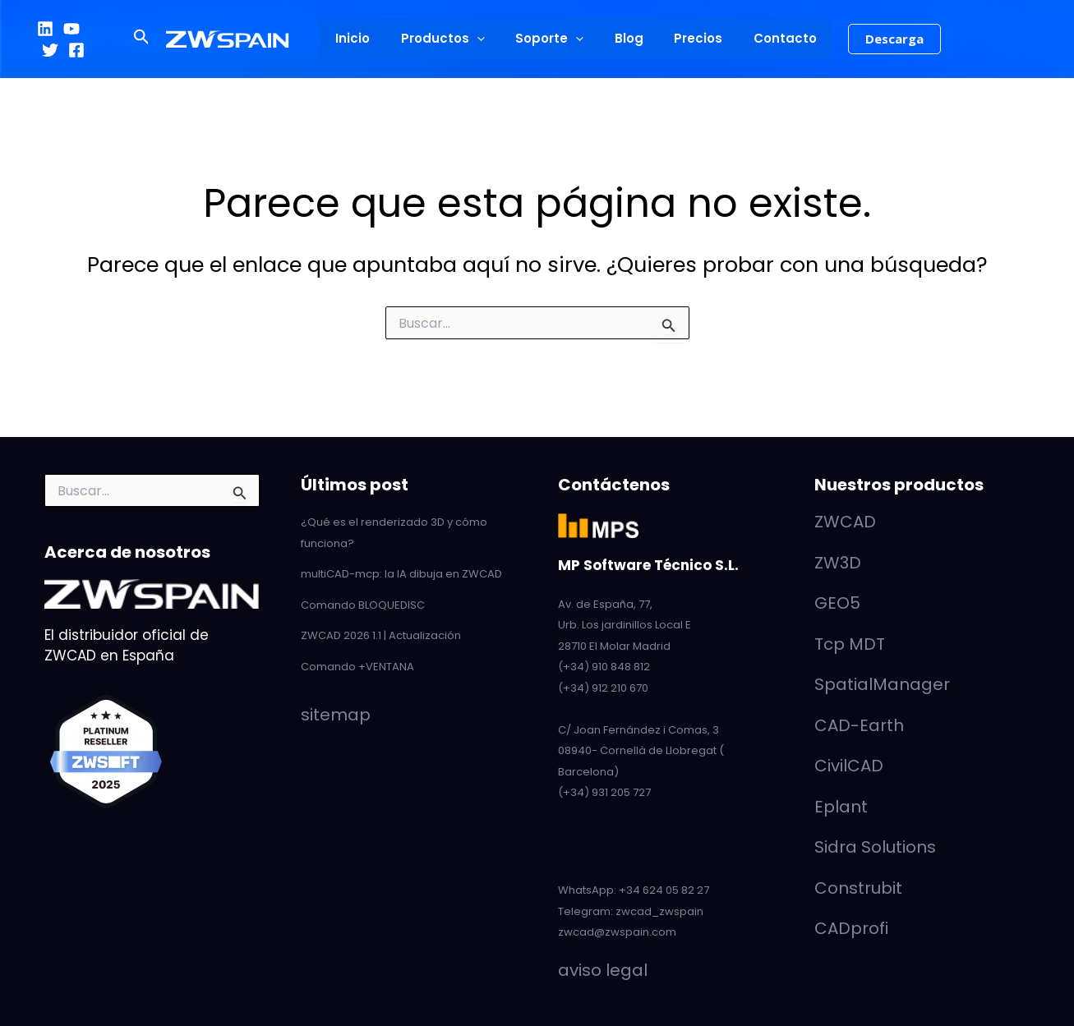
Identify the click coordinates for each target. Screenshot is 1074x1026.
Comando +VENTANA (357, 666)
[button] (159, 38)
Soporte (553, 38)
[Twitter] (50, 50)
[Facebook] (76, 50)
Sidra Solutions (875, 846)
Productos (452, 38)
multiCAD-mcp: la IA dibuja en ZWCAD (401, 574)
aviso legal (603, 970)
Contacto (769, 38)
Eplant (841, 806)
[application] (486, 38)
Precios (689, 38)
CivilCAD (848, 765)
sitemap (336, 714)
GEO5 (837, 602)
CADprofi (851, 928)
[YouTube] (71, 29)
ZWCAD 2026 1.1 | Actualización (381, 635)
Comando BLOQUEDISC (363, 605)
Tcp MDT (849, 644)
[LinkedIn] (45, 29)
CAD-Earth (859, 725)
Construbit (858, 887)
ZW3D (837, 562)
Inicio (368, 38)
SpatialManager (882, 684)
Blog (625, 38)
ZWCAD (845, 521)
